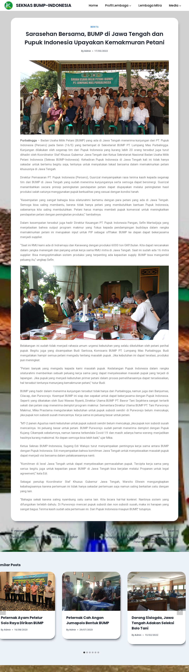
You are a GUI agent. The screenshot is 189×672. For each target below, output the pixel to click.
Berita (95, 27)
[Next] (180, 610)
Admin (87, 50)
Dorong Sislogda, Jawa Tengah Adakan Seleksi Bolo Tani (153, 623)
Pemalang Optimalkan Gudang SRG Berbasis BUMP (51, 533)
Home (93, 5)
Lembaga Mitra (150, 5)
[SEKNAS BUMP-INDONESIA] (37, 5)
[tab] (84, 652)
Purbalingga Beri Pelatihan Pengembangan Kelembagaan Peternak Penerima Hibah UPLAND (138, 536)
